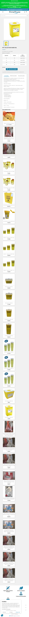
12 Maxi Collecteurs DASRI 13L (9, 384)
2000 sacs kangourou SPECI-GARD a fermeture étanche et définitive (9, 499)
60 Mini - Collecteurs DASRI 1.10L (9, 270)
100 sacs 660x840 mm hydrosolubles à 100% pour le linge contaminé (9, 156)
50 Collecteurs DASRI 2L (9, 286)
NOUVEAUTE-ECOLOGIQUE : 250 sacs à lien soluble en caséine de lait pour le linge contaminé (9, 434)
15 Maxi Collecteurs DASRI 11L (9, 368)
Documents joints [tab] (21, 75)
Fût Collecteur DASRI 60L (9, 417)
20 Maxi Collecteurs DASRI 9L (9, 352)
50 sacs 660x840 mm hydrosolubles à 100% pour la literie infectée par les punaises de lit (9, 449)
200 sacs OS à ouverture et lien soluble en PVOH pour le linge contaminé (9, 481)
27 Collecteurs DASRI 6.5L (9, 335)
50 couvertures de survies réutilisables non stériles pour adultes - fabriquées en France (9, 530)
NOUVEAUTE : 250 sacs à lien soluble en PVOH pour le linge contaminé (9, 138)
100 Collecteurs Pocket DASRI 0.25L (9, 221)
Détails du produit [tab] (13, 75)
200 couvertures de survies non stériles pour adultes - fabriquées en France (9, 514)
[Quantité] (3, 69)
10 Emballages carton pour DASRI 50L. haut (8, 188)
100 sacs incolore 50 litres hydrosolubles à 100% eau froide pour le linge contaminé (9, 563)
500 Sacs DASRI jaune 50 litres (9, 123)
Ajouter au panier (12, 69)
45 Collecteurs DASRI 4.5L (9, 319)
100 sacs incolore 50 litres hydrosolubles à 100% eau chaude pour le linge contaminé (9, 579)
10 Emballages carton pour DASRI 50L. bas (8, 172)
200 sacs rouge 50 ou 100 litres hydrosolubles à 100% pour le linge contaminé (9, 465)
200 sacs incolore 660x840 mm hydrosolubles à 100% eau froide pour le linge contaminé (9, 547)
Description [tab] (6, 75)
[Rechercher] (14, 15)
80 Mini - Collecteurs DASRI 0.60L (9, 237)
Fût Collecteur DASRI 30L (9, 401)
